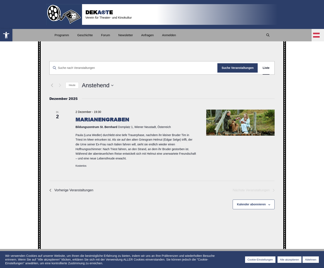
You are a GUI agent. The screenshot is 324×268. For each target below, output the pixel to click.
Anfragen (147, 35)
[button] (6, 35)
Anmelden (169, 35)
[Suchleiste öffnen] (268, 35)
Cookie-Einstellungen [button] (260, 259)
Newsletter (125, 35)
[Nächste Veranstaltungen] (59, 85)
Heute (72, 85)
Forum (105, 35)
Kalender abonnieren (251, 204)
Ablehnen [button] (310, 259)
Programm (62, 35)
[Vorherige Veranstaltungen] (51, 85)
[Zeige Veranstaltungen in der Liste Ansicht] (266, 67)
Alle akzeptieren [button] (289, 259)
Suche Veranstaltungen (238, 67)
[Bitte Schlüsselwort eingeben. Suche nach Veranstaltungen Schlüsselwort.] (133, 67)
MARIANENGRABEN (102, 119)
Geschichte (85, 35)
